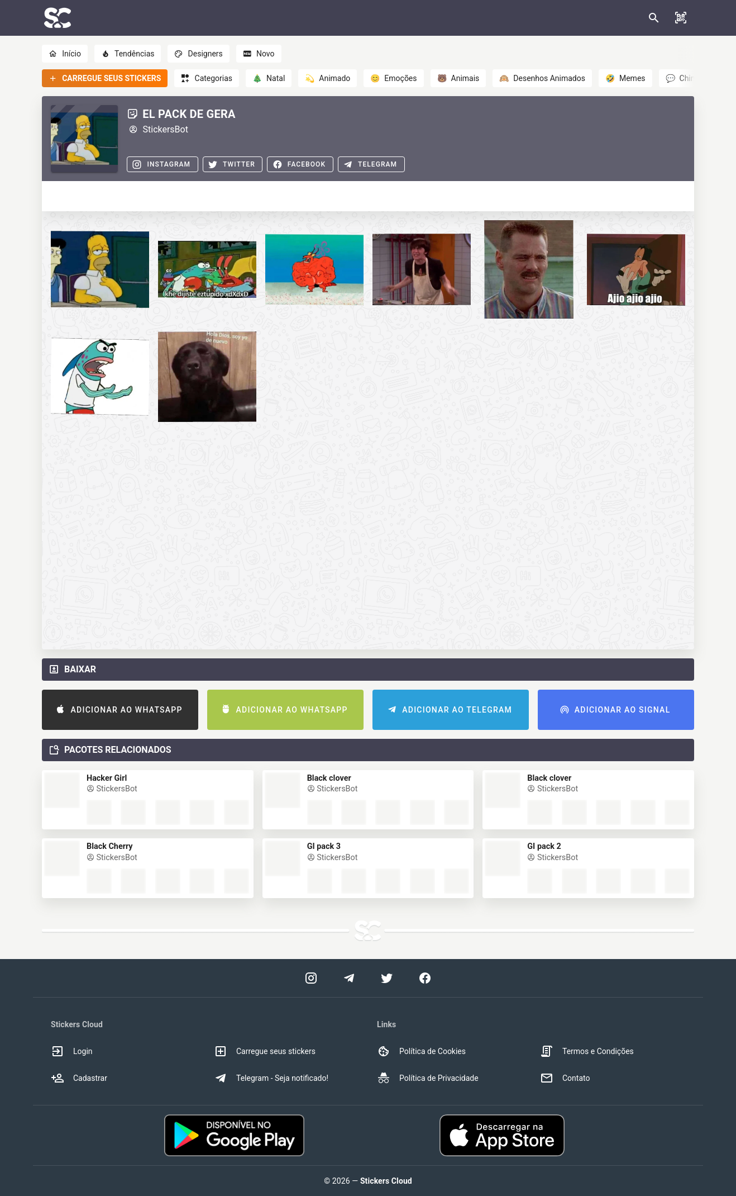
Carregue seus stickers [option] (265, 1051)
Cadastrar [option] (79, 1078)
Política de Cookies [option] (421, 1051)
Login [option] (72, 1051)
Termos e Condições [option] (587, 1051)
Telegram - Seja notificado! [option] (271, 1078)
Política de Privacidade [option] (428, 1078)
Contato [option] (565, 1078)
